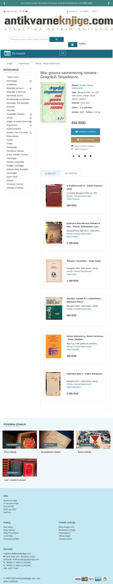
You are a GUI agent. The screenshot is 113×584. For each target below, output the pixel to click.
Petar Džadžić (73, 349)
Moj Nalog (8, 527)
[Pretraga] (56, 39)
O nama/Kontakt (11, 503)
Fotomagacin (65, 533)
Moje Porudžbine (11, 533)
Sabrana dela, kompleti (17, 169)
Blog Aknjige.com (66, 527)
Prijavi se (73, 11)
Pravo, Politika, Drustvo (17, 154)
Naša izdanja (13, 136)
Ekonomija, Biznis (15, 95)
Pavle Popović (73, 199)
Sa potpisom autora (50, 452)
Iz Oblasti (50, 173)
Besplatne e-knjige (67, 530)
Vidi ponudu (12, 445)
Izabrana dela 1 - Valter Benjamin (84, 373)
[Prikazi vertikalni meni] (7, 53)
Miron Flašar (72, 236)
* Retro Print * (13, 77)
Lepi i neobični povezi (15, 480)
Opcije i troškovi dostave (83, 146)
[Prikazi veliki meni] (62, 52)
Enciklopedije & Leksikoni (18, 99)
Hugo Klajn (72, 274)
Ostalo (10, 143)
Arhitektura (12, 84)
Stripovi (10, 180)
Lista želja (8, 536)
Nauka (10, 140)
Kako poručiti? (10, 509)
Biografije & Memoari (16, 92)
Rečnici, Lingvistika (15, 162)
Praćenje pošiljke (11, 539)
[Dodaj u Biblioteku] (79, 156)
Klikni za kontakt (23, 562)
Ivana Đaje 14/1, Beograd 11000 (20, 556)
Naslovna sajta (10, 500)
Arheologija (12, 81)
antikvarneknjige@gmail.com (26, 559)
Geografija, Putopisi (16, 114)
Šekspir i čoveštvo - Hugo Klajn (84, 261)
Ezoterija (11, 106)
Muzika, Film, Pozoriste (17, 132)
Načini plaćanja (80, 149)
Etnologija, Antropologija (18, 103)
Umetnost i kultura (15, 184)
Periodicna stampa (15, 151)
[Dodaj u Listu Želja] (73, 156)
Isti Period (71, 173)
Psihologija (12, 158)
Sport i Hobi (12, 177)
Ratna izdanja (84, 452)
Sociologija (12, 173)
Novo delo (85, 103)
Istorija (10, 118)
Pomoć (86, 11)
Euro (95, 11)
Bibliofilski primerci (15, 88)
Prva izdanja (10, 452)
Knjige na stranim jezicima (19, 121)
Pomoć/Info (9, 506)
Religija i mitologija (15, 165)
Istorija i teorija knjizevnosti (47, 63)
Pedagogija (12, 147)
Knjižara (7, 512)
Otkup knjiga (64, 536)
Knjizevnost (24, 63)
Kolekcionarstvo (14, 129)
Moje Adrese (9, 530)
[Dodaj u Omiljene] (85, 156)
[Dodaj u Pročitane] (90, 156)
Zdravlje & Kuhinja (15, 188)
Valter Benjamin (74, 387)
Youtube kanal (65, 539)
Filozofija (11, 110)
